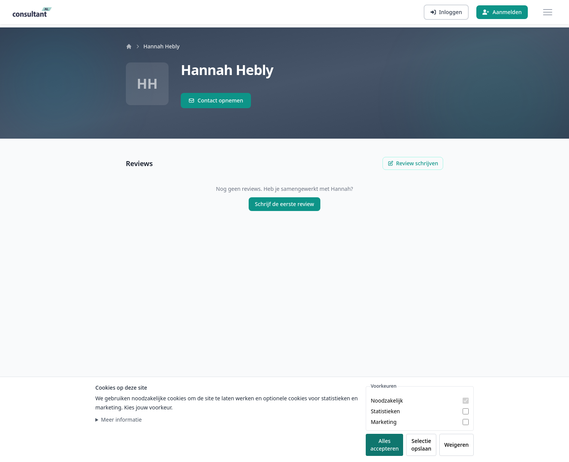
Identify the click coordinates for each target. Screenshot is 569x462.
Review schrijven (412, 163)
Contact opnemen (215, 100)
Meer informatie (121, 419)
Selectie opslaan (421, 444)
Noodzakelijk (387, 400)
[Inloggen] (446, 12)
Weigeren (456, 444)
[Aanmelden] (502, 12)
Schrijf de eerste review (284, 204)
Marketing (384, 421)
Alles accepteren (384, 444)
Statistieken (385, 411)
